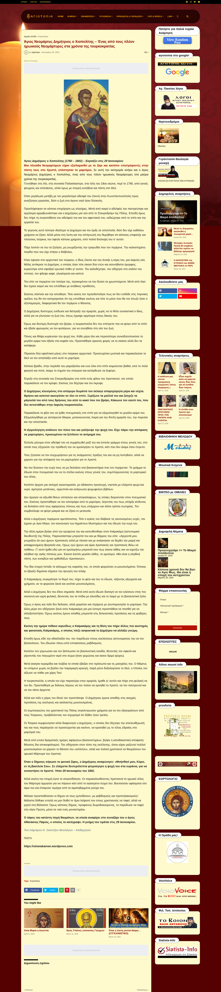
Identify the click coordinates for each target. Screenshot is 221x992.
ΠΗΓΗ (28, 838)
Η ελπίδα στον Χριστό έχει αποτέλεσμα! (186, 412)
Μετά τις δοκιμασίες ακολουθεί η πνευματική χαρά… (184, 231)
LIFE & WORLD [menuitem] (155, 16)
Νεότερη (29, 990)
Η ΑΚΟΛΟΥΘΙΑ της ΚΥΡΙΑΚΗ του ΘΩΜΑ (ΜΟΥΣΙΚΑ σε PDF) (184, 263)
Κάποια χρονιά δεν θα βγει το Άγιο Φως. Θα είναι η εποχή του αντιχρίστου (176, 572)
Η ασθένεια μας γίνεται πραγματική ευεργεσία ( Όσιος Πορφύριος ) (167, 382)
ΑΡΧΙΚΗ (24, 2)
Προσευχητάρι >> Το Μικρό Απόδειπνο (173, 215)
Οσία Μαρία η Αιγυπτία (36, 930)
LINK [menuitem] (170, 16)
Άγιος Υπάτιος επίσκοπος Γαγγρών (85, 930)
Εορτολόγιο (43, 36)
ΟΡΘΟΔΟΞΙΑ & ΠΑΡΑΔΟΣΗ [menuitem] (129, 16)
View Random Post (177, 40)
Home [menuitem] (61, 16)
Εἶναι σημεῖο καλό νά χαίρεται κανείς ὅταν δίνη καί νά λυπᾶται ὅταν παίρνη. (187, 382)
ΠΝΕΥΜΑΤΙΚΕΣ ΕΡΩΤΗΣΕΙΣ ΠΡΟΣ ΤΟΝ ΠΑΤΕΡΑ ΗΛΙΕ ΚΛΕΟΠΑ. (165, 415)
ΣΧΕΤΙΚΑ (33, 2)
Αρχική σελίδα (30, 36)
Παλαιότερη (142, 990)
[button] (178, 16)
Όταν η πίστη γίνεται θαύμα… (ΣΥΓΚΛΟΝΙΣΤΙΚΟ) (125, 932)
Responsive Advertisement (86, 68)
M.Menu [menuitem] (72, 16)
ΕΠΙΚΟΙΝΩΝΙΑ (45, 2)
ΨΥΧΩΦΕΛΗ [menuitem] (105, 16)
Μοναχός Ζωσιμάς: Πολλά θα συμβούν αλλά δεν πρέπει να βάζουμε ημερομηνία (184, 247)
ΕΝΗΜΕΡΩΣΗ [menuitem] (87, 16)
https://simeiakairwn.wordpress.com (48, 846)
